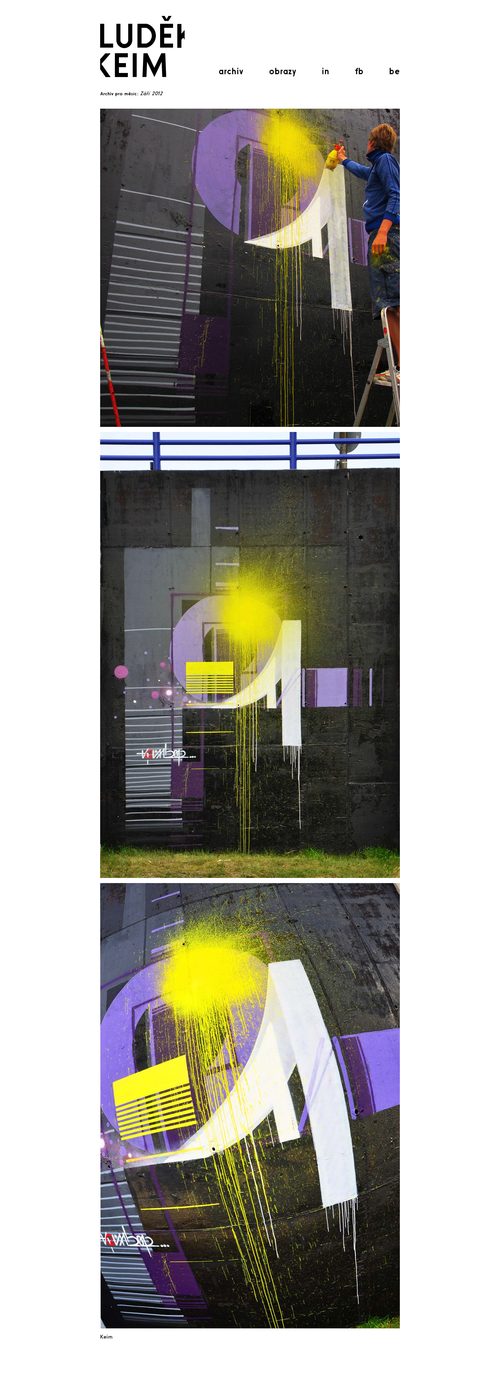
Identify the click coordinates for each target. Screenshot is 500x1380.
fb (359, 71)
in (325, 71)
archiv (230, 71)
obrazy (282, 71)
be (394, 71)
